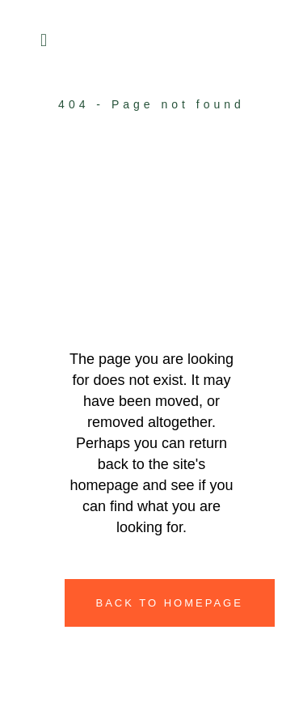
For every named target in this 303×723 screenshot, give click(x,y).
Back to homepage (169, 603)
